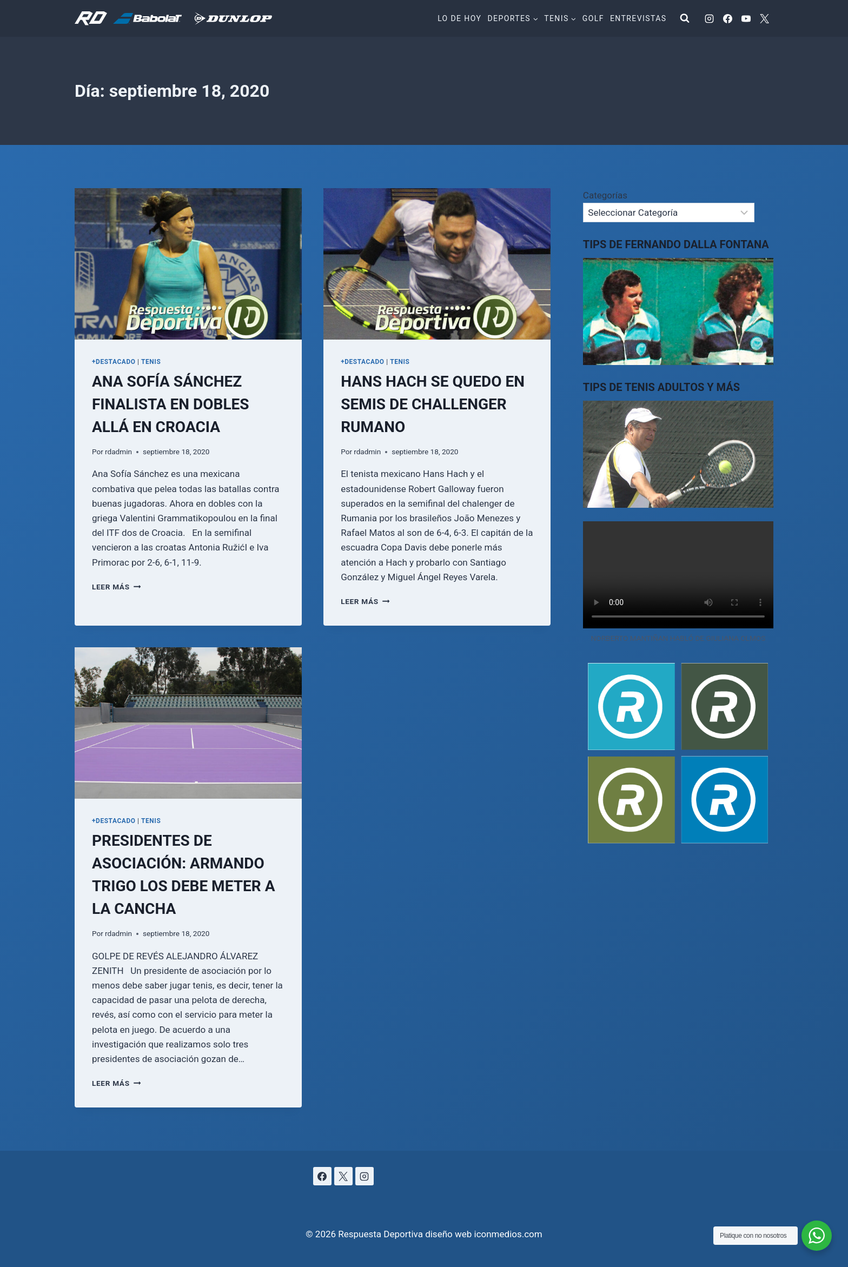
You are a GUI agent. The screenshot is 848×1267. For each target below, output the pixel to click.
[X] (764, 18)
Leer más (116, 586)
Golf (593, 18)
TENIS (151, 362)
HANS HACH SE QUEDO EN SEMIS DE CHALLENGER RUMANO (433, 404)
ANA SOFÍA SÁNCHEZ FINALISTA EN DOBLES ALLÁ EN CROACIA (170, 404)
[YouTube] (746, 18)
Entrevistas (638, 18)
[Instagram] (709, 18)
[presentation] (188, 264)
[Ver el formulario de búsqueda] (684, 18)
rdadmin (118, 451)
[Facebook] (727, 18)
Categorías (605, 195)
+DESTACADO (114, 362)
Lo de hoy (459, 18)
